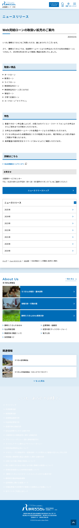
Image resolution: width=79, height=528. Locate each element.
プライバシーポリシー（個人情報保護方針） (22, 439)
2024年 (26, 261)
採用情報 (7, 337)
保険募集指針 (11, 413)
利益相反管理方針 (13, 422)
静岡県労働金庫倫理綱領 (15, 478)
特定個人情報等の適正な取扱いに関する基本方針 (25, 456)
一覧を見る (69, 279)
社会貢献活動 (9, 329)
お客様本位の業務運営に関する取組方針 (21, 435)
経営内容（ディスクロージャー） (55, 329)
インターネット (54, 4)
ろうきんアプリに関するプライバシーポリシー (24, 443)
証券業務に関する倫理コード (17, 482)
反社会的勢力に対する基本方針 (18, 430)
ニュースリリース (13, 202)
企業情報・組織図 (50, 325)
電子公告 (46, 333)
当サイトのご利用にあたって (17, 491)
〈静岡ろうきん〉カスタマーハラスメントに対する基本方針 (29, 474)
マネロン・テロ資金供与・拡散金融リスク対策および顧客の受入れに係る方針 (36, 452)
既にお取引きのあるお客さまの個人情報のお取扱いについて (29, 465)
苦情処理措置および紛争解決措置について (22, 469)
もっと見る (40, 381)
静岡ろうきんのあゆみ (13, 325)
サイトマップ (11, 405)
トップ (5, 261)
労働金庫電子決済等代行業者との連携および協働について (28, 487)
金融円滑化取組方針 (13, 426)
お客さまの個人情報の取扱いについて (21, 461)
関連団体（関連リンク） (13, 333)
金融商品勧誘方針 (13, 418)
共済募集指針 (11, 409)
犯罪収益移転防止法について (17, 448)
